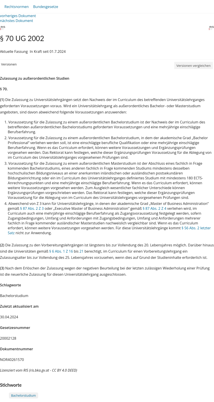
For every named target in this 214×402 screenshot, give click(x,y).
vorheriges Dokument (18, 15)
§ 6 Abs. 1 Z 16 (61, 251)
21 (81, 251)
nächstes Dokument (16, 20)
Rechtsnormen (16, 6)
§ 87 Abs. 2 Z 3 (32, 208)
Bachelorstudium (23, 395)
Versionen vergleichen (193, 65)
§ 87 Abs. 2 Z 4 (154, 208)
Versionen (9, 64)
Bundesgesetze (45, 6)
